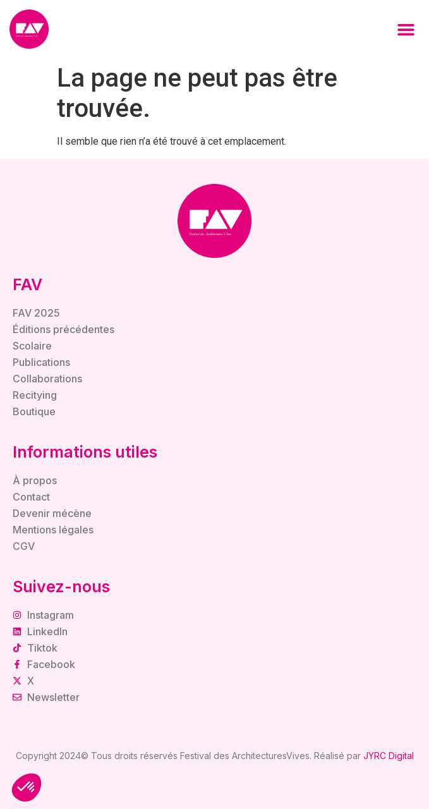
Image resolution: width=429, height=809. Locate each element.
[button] (406, 29)
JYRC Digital (388, 755)
